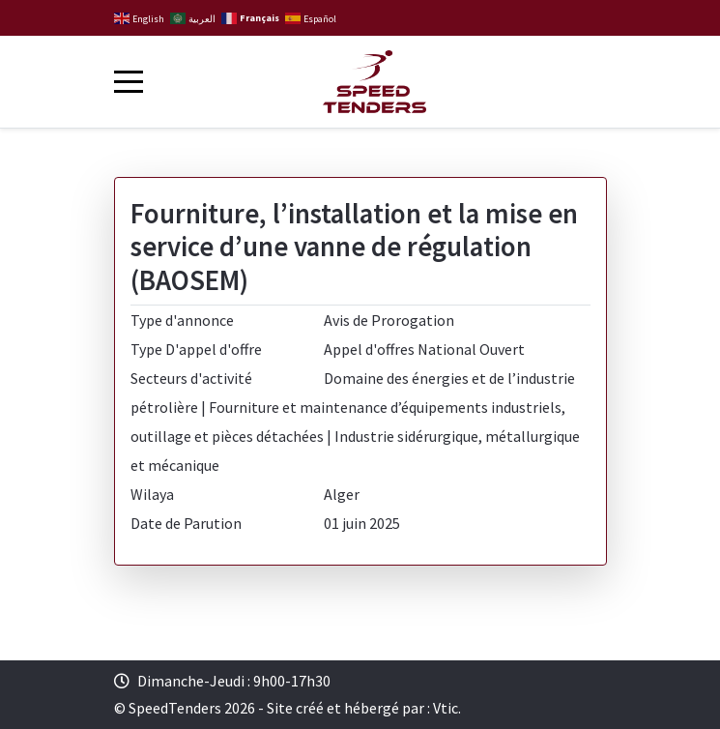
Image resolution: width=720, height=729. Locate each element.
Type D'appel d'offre (196, 349)
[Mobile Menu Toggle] (128, 81)
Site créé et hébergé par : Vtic (362, 707)
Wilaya (152, 494)
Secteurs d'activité (191, 378)
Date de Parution (186, 523)
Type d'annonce (182, 320)
